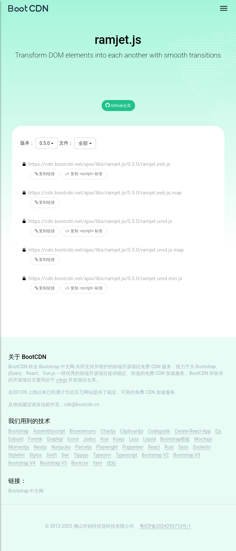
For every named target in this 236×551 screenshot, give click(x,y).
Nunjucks (61, 447)
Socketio (202, 447)
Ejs (218, 431)
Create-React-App (193, 431)
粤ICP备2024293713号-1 (165, 526)
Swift (51, 455)
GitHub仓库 (118, 105)
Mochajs (203, 439)
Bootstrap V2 (155, 455)
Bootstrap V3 (186, 455)
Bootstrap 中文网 (57, 366)
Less (134, 439)
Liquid (149, 439)
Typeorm (102, 455)
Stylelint (16, 455)
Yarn (97, 463)
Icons (73, 439)
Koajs (119, 439)
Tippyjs (81, 455)
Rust (169, 447)
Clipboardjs (131, 431)
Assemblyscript (49, 431)
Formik (35, 439)
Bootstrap (18, 431)
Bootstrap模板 (175, 439)
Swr (65, 455)
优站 (111, 463)
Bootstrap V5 (53, 463)
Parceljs (83, 447)
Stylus (35, 455)
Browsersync (82, 431)
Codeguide (159, 431)
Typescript (126, 455)
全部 (84, 143)
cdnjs (61, 380)
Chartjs (108, 431)
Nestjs (40, 447)
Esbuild (15, 439)
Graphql (55, 439)
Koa (104, 439)
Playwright (107, 447)
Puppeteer (133, 447)
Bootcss (79, 463)
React (154, 447)
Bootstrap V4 (21, 463)
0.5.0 (47, 143)
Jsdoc (89, 439)
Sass (183, 447)
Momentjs (18, 447)
